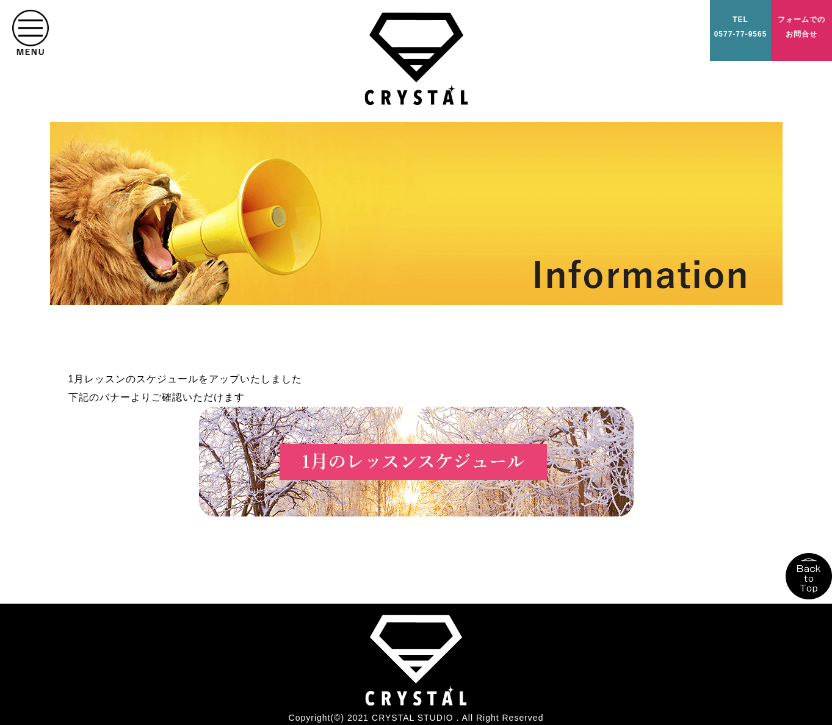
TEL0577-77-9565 (740, 26)
